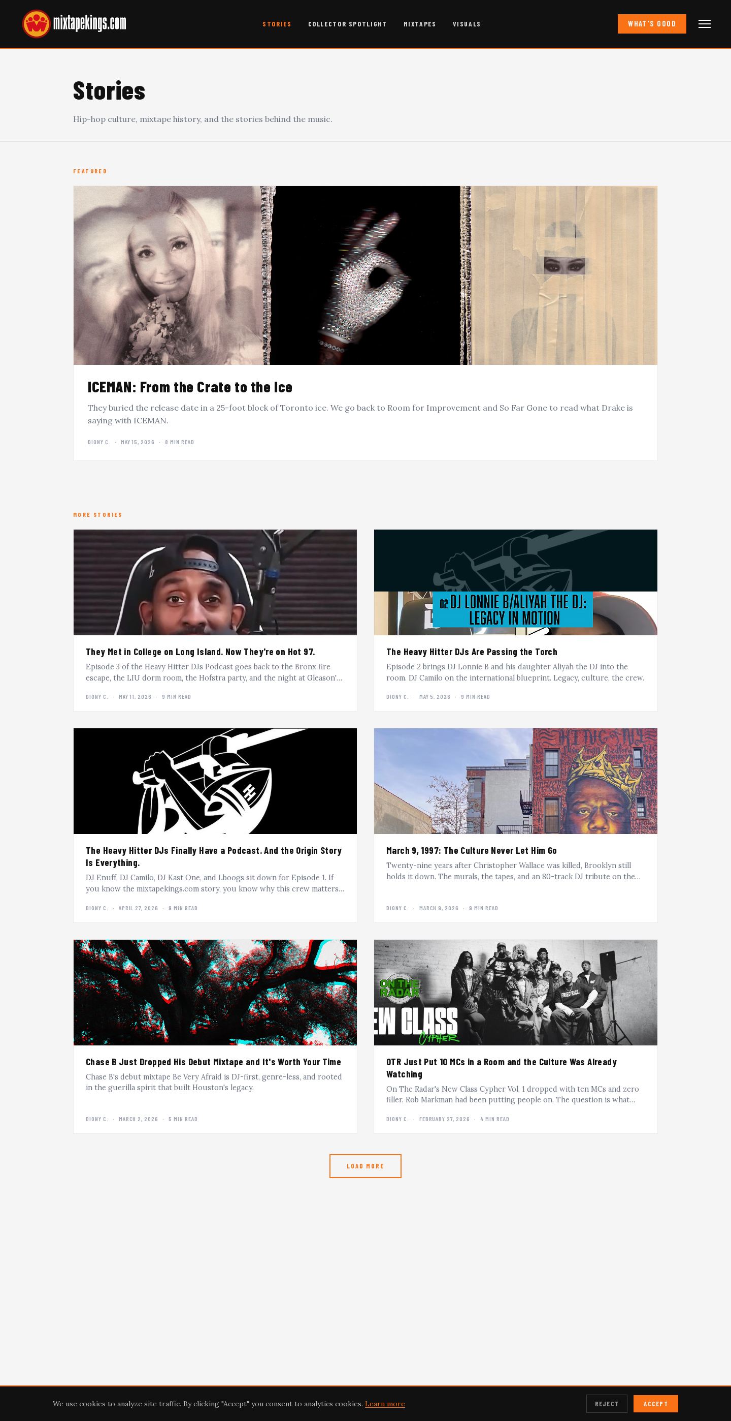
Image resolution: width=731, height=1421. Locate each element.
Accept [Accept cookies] (656, 1404)
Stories (276, 23)
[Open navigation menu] (704, 24)
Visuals (467, 23)
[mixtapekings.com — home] (71, 24)
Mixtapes (420, 23)
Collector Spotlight (347, 23)
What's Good (652, 23)
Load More (365, 1166)
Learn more (385, 1403)
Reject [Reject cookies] (607, 1404)
